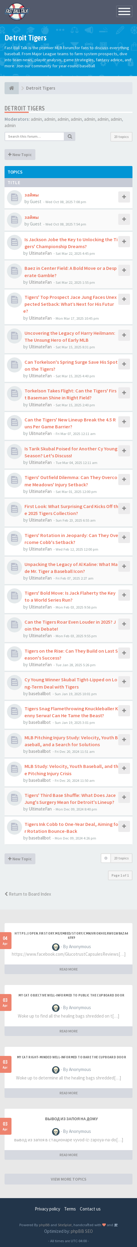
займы (31, 195)
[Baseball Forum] (12, 88)
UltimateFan (40, 253)
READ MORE (69, 969)
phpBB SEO (82, 1231)
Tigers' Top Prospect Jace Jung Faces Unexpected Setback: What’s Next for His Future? (70, 304)
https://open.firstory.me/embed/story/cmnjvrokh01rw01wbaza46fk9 (71, 935)
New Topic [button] (20, 154)
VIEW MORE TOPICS (68, 1179)
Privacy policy (47, 1209)
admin (36, 119)
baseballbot (40, 693)
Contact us (90, 1209)
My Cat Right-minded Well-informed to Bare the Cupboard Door (71, 1057)
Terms (70, 1209)
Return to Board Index (28, 894)
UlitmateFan (40, 433)
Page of (120, 875)
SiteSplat (65, 1224)
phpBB (44, 1224)
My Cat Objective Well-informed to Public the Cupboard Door (71, 995)
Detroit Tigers (25, 108)
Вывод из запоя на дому (71, 1119)
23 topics (121, 136)
